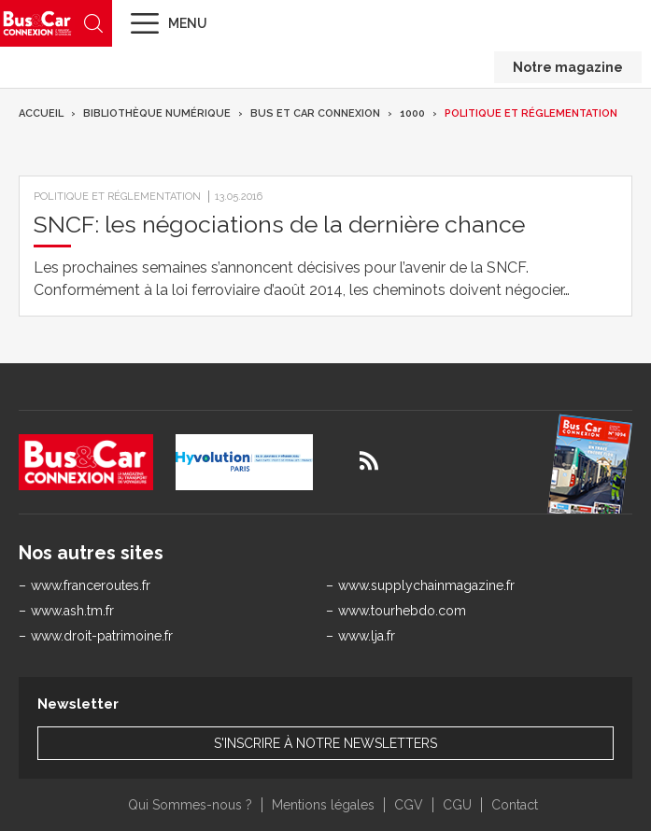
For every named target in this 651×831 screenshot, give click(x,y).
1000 (412, 113)
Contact (514, 804)
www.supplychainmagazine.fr (426, 585)
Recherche (93, 23)
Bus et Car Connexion (315, 113)
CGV (408, 804)
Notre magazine (568, 67)
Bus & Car (37, 22)
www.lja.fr (366, 635)
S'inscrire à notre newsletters (325, 743)
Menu (187, 23)
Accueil (41, 113)
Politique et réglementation (531, 113)
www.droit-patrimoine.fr (102, 635)
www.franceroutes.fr (90, 585)
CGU (457, 804)
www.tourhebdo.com (402, 610)
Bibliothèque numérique (157, 113)
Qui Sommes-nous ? (190, 804)
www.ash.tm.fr (72, 610)
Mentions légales (323, 804)
